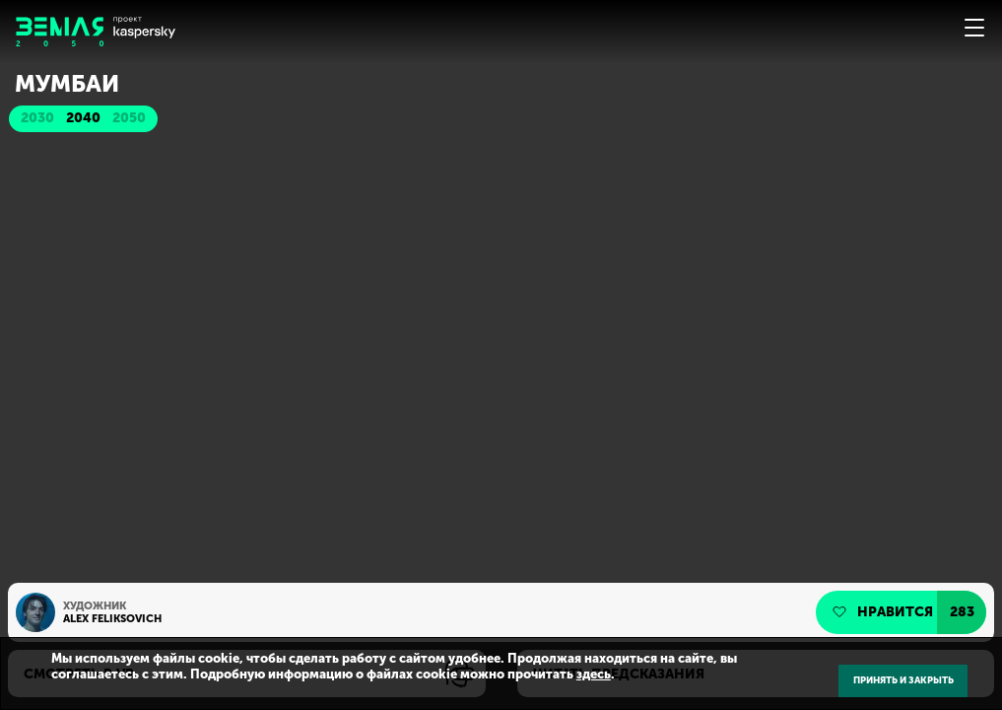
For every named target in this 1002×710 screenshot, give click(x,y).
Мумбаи (67, 84)
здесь (593, 674)
